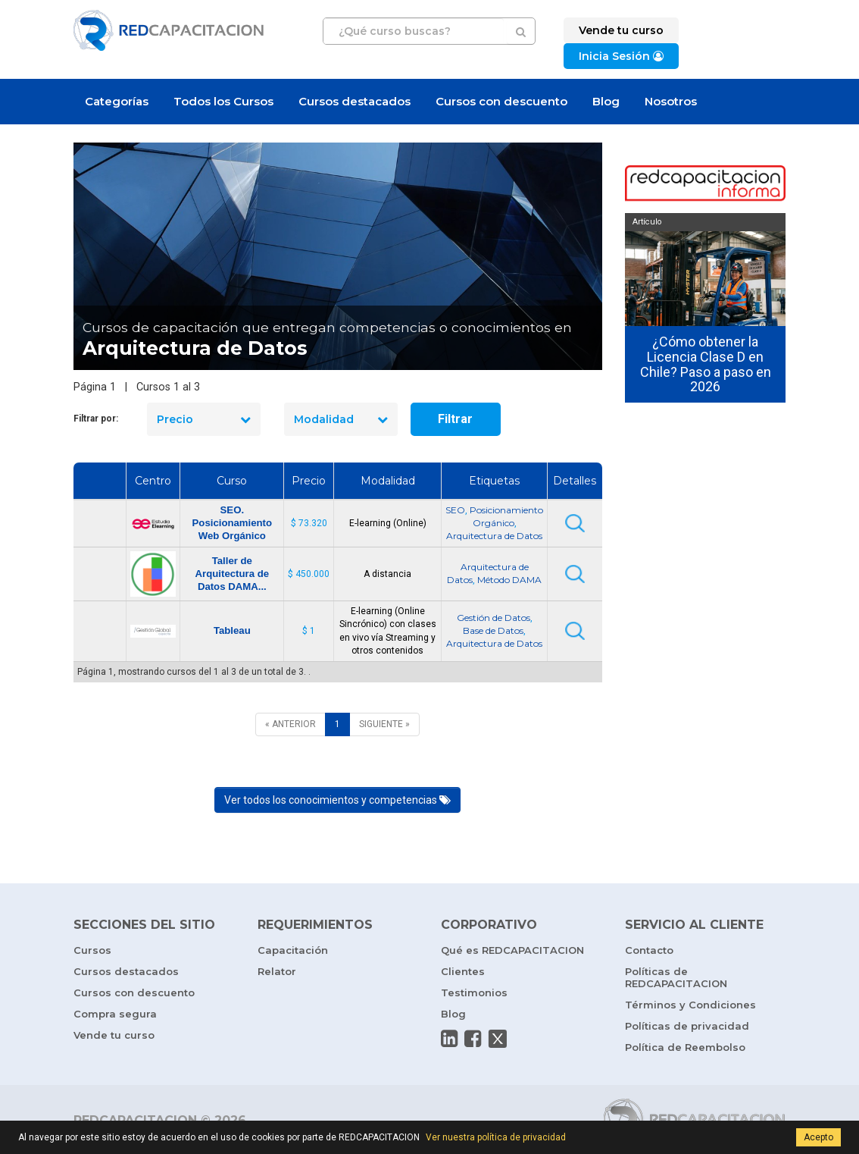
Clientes (463, 971)
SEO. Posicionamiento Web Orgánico (232, 522)
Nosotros (671, 101)
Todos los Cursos (223, 101)
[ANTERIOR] (290, 724)
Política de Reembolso (685, 1047)
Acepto (818, 1137)
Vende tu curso (114, 1035)
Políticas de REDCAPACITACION (676, 977)
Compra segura (115, 1014)
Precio (204, 419)
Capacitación (293, 950)
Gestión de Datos (493, 617)
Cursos (92, 950)
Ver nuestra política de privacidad (496, 1137)
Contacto (649, 950)
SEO (455, 510)
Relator (277, 971)
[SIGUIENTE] (384, 724)
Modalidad (341, 419)
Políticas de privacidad (687, 1026)
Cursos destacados (354, 101)
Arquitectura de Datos (494, 535)
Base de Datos (493, 630)
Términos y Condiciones (690, 1005)
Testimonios (474, 992)
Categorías (116, 101)
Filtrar (455, 419)
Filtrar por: (95, 418)
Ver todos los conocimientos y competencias (337, 800)
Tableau (232, 630)
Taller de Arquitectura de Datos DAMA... (232, 573)
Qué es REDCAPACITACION (512, 950)
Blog (606, 101)
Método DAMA (509, 579)
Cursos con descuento (501, 101)
